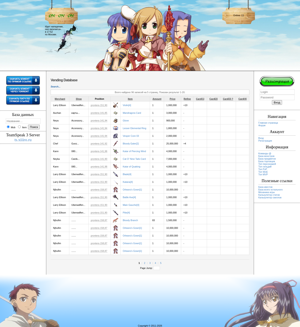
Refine (187, 99)
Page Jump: (150, 268)
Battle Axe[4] (129, 197)
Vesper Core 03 (131, 136)
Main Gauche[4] (131, 205)
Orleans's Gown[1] (132, 189)
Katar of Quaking (131, 166)
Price (172, 99)
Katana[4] (128, 182)
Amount (157, 99)
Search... (55, 86)
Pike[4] (126, 212)
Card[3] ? (228, 99)
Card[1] (200, 99)
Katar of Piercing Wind (134, 151)
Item (130, 99)
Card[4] (242, 99)
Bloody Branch (130, 220)
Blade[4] (127, 174)
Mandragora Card (132, 113)
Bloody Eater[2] (131, 143)
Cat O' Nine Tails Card (134, 159)
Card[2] (213, 99)
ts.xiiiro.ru (23, 139)
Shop (79, 99)
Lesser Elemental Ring (134, 128)
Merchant (60, 99)
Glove (126, 120)
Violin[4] (127, 105)
